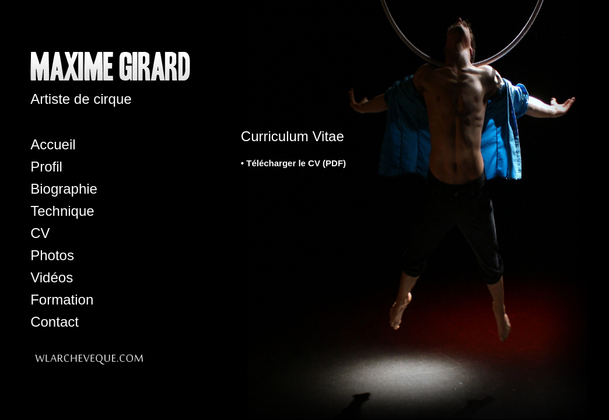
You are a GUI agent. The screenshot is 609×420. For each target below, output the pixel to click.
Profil (46, 166)
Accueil (52, 144)
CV (40, 233)
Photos (52, 255)
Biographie (63, 189)
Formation (61, 299)
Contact (54, 322)
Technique (62, 211)
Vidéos (51, 277)
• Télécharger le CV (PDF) (293, 163)
